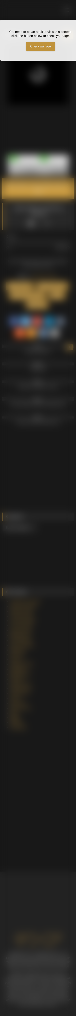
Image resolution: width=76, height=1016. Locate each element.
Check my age (40, 46)
